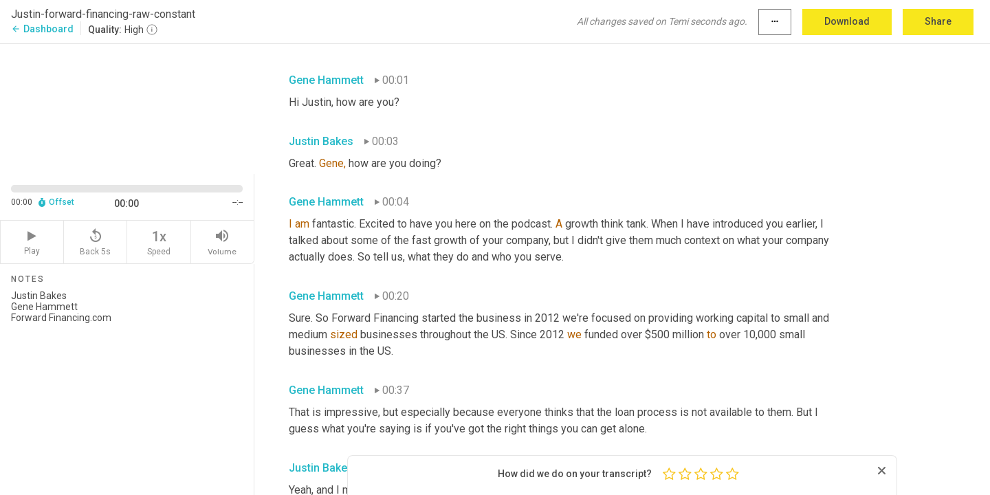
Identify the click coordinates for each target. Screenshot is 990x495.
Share (938, 21)
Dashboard (42, 28)
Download (847, 21)
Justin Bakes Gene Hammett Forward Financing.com (127, 387)
